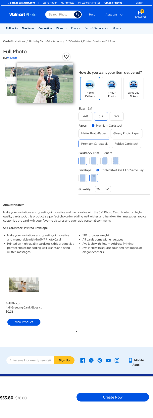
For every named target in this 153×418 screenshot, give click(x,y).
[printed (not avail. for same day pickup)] (93, 178)
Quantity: (84, 189)
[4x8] (85, 116)
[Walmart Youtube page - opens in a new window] (108, 360)
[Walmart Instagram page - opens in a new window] (117, 360)
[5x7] (101, 116)
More (116, 28)
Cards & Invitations (14, 41)
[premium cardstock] (94, 144)
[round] (93, 161)
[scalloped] (116, 161)
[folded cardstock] (126, 144)
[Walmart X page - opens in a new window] (91, 360)
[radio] (12, 71)
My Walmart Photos (89, 2)
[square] (82, 161)
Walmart (12, 57)
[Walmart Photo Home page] (23, 14)
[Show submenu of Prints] (79, 27)
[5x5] (117, 116)
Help (92, 14)
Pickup (60, 28)
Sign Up (64, 360)
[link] (24, 298)
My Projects (67, 2)
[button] (66, 57)
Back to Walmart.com (21, 2)
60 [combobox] (98, 189)
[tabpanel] (27, 298)
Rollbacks (12, 28)
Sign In (139, 2)
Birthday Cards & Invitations (45, 41)
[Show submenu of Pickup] (66, 27)
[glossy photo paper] (126, 133)
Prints (74, 28)
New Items (28, 28)
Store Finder (50, 2)
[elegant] (104, 161)
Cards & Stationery (95, 28)
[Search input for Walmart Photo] (59, 14)
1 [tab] (76, 331)
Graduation (45, 28)
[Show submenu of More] (120, 27)
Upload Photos (113, 2)
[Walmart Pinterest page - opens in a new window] (99, 360)
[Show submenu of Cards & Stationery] (108, 27)
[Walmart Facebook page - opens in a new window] (82, 360)
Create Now (113, 397)
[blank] (82, 178)
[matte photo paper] (93, 133)
